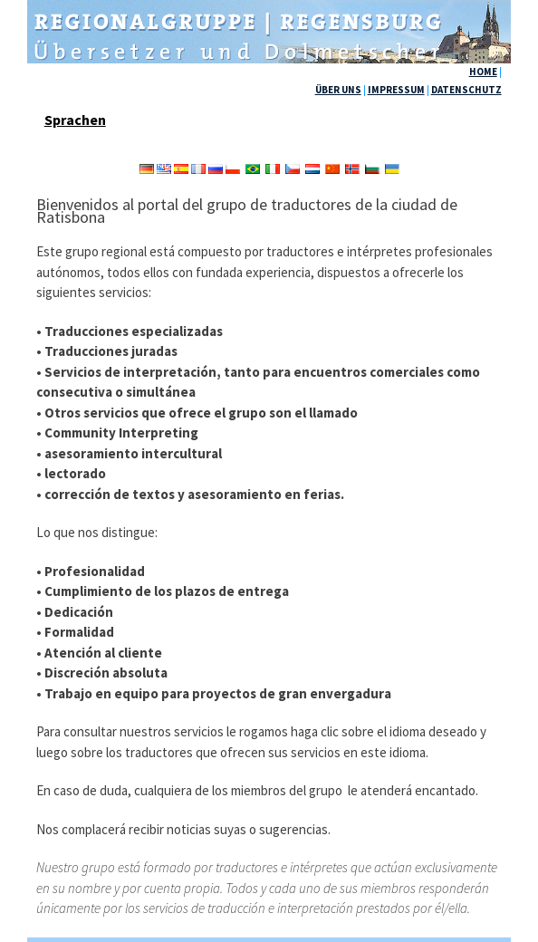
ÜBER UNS (338, 89)
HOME (483, 71)
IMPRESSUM (396, 89)
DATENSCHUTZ (466, 89)
